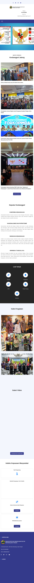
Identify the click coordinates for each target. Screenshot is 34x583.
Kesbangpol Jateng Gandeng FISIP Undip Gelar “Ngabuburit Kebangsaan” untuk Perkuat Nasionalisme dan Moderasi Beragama (16, 188)
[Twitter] (4, 555)
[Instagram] (6, 555)
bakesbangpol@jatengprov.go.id (24, 16)
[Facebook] (1, 555)
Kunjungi (17, 511)
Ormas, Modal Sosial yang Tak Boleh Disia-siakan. (12, 82)
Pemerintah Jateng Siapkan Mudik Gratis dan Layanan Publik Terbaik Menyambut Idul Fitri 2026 (16, 139)
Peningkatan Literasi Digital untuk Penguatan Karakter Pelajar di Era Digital (16, 112)
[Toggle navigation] (2, 21)
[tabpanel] (17, 36)
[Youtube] (9, 555)
